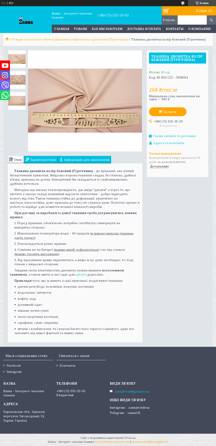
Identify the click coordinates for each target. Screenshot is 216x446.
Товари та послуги (26, 39)
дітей (80, 274)
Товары (80, 29)
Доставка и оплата (144, 29)
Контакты (175, 29)
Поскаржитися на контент (112, 441)
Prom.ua (130, 437)
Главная (61, 29)
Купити (170, 112)
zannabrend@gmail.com (132, 391)
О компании (199, 29)
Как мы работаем (107, 29)
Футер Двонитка (58, 39)
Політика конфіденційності (150, 441)
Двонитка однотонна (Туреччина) (101, 39)
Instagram (14, 372)
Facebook (14, 365)
